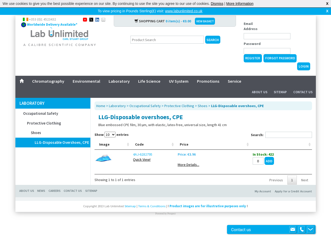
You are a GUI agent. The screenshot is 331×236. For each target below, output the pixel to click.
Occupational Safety (40, 105)
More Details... (250, 177)
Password (252, 35)
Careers (55, 203)
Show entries (111, 126)
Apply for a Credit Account (293, 203)
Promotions (208, 72)
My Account (263, 203)
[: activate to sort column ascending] (295, 146)
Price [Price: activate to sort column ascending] (246, 156)
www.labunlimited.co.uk (184, 11)
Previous (276, 192)
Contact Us (303, 84)
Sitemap (280, 84)
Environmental (86, 72)
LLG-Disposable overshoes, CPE (62, 134)
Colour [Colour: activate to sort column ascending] (203, 156)
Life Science (149, 72)
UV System (178, 72)
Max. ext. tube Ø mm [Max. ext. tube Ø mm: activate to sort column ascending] (183, 146)
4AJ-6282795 (126, 166)
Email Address (251, 18)
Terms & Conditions (151, 218)
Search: (281, 127)
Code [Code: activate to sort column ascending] (123, 156)
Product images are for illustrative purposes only (207, 218)
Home (100, 97)
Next (304, 192)
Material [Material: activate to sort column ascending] (225, 156)
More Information (239, 4)
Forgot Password (280, 50)
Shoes (36, 124)
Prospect (171, 226)
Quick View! (125, 171)
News (41, 203)
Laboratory (119, 72)
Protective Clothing (44, 114)
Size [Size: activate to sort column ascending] (166, 156)
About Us (259, 84)
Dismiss (217, 4)
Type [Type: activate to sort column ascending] (147, 156)
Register (252, 50)
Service (234, 72)
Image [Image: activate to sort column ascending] (104, 156)
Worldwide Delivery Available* (52, 16)
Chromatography (48, 72)
